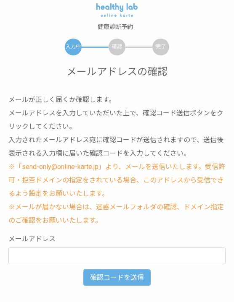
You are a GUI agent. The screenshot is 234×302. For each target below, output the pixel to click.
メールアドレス (32, 239)
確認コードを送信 (117, 277)
